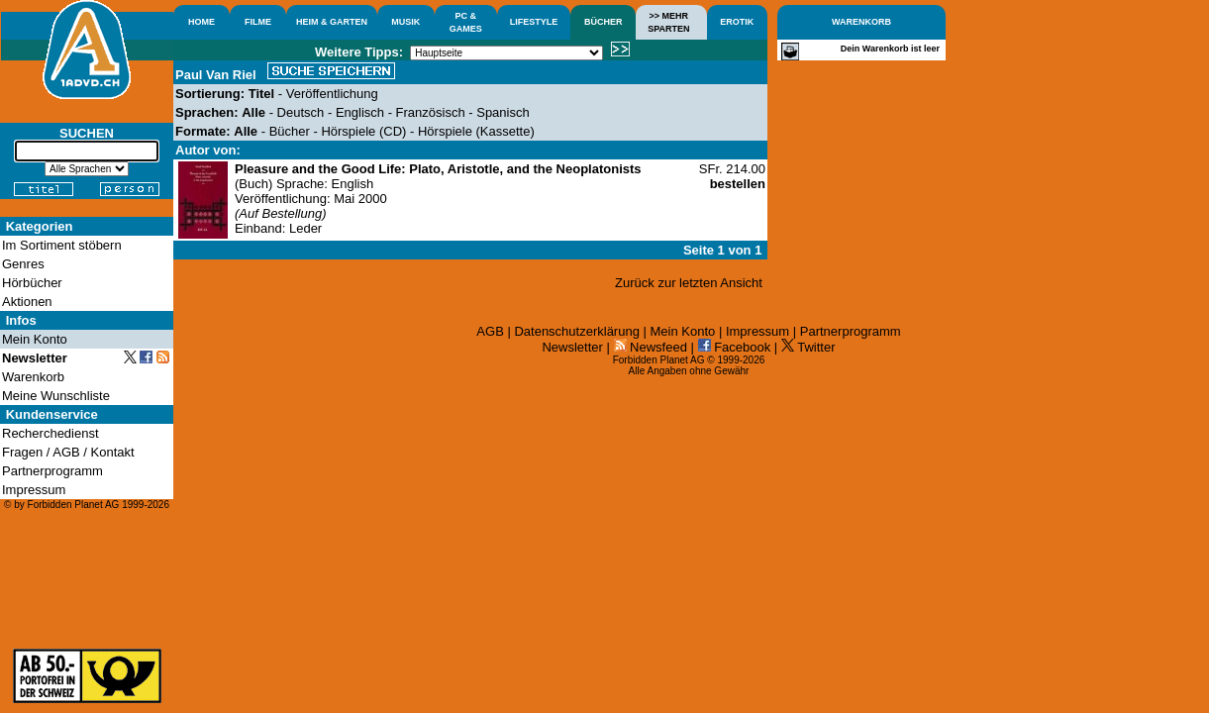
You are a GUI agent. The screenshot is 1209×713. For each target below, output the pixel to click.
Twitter (808, 347)
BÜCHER (603, 22)
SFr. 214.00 (732, 176)
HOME (201, 22)
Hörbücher (32, 282)
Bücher (289, 131)
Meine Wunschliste (56, 395)
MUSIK (405, 22)
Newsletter (572, 347)
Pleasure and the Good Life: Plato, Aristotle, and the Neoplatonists (438, 168)
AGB (489, 331)
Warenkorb (33, 376)
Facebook (734, 347)
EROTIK (737, 22)
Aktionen (27, 301)
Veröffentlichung (332, 93)
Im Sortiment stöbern (62, 245)
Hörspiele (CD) (363, 131)
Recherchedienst (50, 433)
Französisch (430, 112)
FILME (258, 22)
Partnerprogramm (850, 331)
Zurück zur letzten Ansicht (688, 282)
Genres (23, 263)
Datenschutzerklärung (576, 331)
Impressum (757, 331)
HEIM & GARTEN (331, 22)
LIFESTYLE (534, 22)
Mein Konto (683, 331)
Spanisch (502, 112)
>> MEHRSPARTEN (668, 22)
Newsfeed (650, 347)
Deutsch (301, 112)
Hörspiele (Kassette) (476, 131)
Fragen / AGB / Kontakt (68, 452)
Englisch (360, 112)
